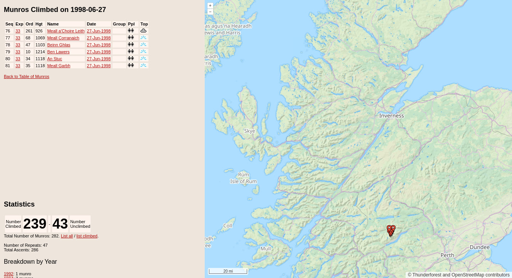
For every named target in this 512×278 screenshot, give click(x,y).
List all (67, 236)
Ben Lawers (58, 51)
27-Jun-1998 (99, 31)
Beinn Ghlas (58, 44)
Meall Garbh (58, 65)
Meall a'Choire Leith (65, 31)
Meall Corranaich (63, 38)
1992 (8, 273)
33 (17, 31)
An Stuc (54, 58)
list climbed (86, 236)
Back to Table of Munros (26, 76)
